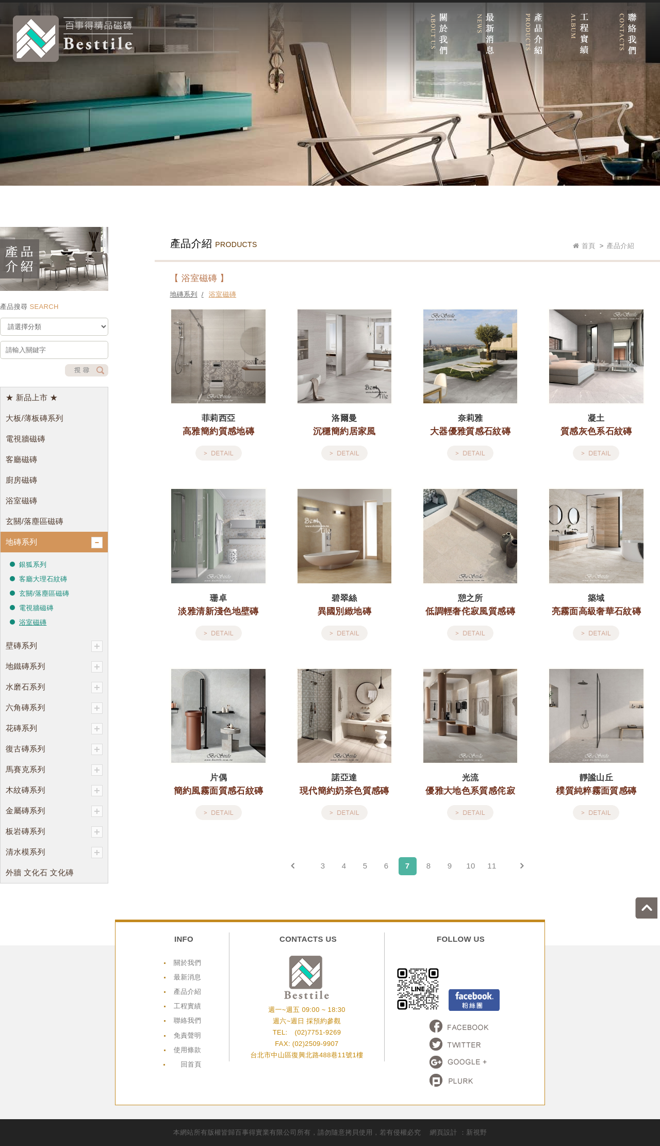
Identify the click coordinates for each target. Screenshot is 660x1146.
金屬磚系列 (54, 811)
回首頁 (190, 1064)
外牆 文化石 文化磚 (40, 872)
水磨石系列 (54, 687)
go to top (649, 906)
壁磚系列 (54, 646)
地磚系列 (54, 542)
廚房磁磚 (21, 480)
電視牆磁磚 (25, 438)
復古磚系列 (54, 749)
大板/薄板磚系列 (34, 418)
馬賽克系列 (54, 770)
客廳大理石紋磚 (43, 579)
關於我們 (187, 963)
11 (491, 865)
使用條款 (187, 1050)
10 (470, 865)
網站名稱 (73, 38)
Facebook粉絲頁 (474, 1000)
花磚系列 (54, 728)
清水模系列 (54, 852)
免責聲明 (187, 1035)
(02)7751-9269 (317, 1032)
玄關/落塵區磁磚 (34, 521)
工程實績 (187, 1006)
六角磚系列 (54, 708)
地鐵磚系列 (54, 667)
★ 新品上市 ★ (32, 397)
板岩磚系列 (54, 832)
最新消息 (187, 977)
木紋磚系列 (54, 790)
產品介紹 (187, 991)
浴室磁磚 (21, 500)
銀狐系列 (32, 564)
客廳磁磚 (21, 459)
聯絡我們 (187, 1020)
